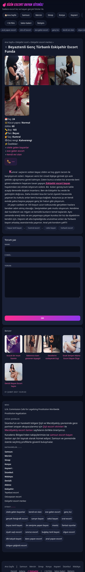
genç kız (55, 30)
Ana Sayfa (9, 42)
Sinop (50, 15)
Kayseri (74, 15)
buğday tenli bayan (50, 532)
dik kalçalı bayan (13, 538)
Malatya (9, 476)
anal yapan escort (9, 30)
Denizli (8, 480)
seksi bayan (51, 228)
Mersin (39, 15)
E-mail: (8, 255)
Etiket (10, 507)
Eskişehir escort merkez (41, 42)
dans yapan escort (33, 538)
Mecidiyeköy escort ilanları (19, 430)
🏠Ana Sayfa (10, 15)
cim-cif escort (25, 30)
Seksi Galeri (26, 23)
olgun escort (69, 532)
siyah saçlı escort (14, 532)
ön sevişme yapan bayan (37, 525)
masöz (55, 525)
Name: (7, 244)
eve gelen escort (41, 30)
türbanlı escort (67, 228)
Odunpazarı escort (13, 496)
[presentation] (26, 306)
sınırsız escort (31, 532)
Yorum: (8, 266)
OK (42, 318)
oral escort (67, 518)
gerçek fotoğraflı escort (17, 518)
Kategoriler (13, 447)
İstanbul (9, 472)
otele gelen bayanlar (18, 147)
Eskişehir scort (22, 42)
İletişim (40, 23)
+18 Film (11, 23)
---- (13, 161)
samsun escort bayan (61, 434)
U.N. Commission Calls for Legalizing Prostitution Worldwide (32, 409)
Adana (8, 484)
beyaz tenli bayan (15, 228)
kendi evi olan (68, 30)
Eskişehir (9, 489)
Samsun (26, 15)
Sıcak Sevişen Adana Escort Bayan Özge (71, 357)
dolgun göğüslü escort (16, 545)
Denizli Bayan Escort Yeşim (13, 384)
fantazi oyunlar (69, 525)
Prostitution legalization (15, 413)
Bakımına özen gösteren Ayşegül (32, 357)
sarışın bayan (37, 518)
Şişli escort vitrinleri (53, 426)
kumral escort (34, 228)
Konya (62, 15)
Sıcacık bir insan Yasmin (14, 357)
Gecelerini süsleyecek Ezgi (52, 357)
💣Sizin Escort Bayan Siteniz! (22, 4)
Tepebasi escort (12, 492)
